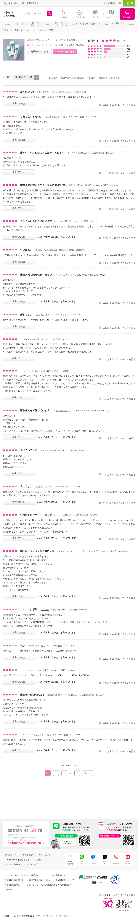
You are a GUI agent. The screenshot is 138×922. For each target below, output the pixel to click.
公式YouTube (128, 863)
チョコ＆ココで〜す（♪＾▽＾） (74, 551)
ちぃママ (37, 735)
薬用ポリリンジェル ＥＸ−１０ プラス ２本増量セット (54, 40)
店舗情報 (40, 860)
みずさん (28, 339)
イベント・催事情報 (13, 864)
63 (129, 46)
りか (58, 515)
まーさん (72, 153)
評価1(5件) (115, 78)
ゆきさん (45, 450)
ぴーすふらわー (30, 670)
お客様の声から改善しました (17, 860)
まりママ (42, 92)
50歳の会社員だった (56, 695)
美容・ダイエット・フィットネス (29, 30)
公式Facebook (93, 863)
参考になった (18, 103)
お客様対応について (13, 885)
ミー (58, 221)
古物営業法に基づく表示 (39, 880)
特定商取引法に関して (14, 880)
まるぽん (45, 610)
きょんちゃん (51, 117)
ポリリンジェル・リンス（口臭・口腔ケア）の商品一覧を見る (57, 45)
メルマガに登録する (70, 863)
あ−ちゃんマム (62, 411)
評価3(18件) (91, 78)
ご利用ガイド (10, 855)
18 (129, 52)
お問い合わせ (44, 855)
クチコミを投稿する (65, 52)
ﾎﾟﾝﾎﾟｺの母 (75, 185)
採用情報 (8, 890)
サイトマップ (32, 864)
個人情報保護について (64, 880)
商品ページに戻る (39, 51)
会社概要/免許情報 (60, 875)
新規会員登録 (32, 3)
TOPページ (7, 30)
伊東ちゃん (41, 250)
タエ (38, 315)
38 (129, 49)
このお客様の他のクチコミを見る (119, 105)
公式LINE (81, 863)
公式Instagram (116, 863)
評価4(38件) (79, 78)
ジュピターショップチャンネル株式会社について (25, 875)
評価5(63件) (66, 78)
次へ (86, 773)
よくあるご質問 (27, 855)
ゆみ (38, 487)
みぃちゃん (60, 275)
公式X (104, 863)
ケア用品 (50, 30)
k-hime (26, 371)
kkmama (32, 646)
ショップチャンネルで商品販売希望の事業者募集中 (49, 885)
